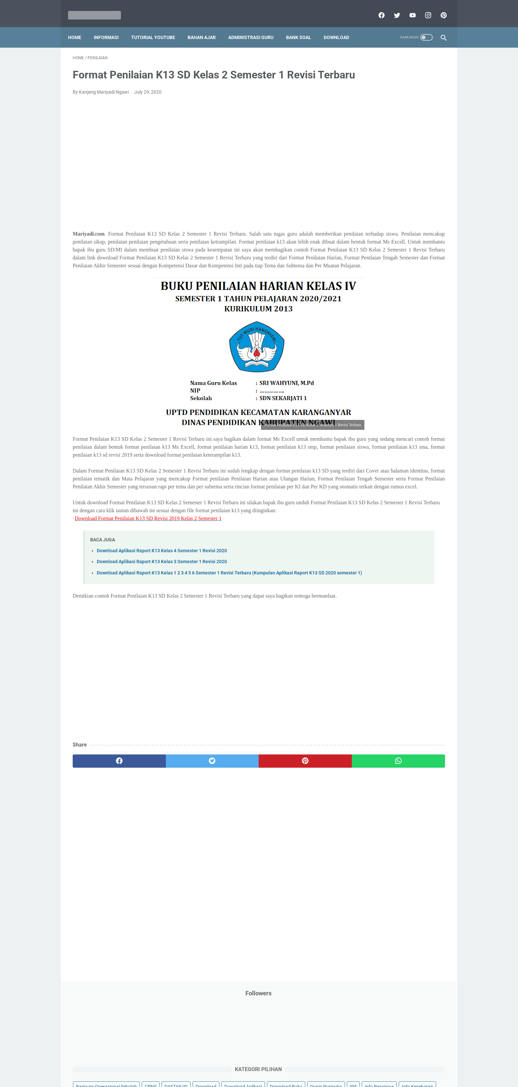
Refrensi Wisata (366, 398)
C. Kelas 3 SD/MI (372, 511)
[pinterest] (438, 8)
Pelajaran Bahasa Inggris (375, 297)
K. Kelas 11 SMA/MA (377, 604)
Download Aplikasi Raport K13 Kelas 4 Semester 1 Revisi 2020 (162, 616)
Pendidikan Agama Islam (375, 310)
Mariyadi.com (268, 1076)
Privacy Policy (214, 1062)
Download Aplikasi (368, 171)
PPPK (414, 272)
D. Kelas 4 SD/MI (372, 523)
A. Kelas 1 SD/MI (372, 488)
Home (79, 26)
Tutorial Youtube (409, 436)
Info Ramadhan (405, 197)
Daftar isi (336, 1062)
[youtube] (407, 8)
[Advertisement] (197, 177)
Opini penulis (387, 272)
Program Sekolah (367, 360)
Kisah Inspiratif (365, 247)
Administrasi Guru (255, 26)
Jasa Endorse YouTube (405, 222)
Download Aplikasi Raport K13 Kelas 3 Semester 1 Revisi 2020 (162, 627)
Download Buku (411, 171)
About (285, 1062)
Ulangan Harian (366, 448)
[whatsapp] (291, 842)
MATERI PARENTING (371, 259)
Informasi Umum (394, 209)
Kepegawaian (413, 234)
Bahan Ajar (206, 26)
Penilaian (432, 335)
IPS (392, 184)
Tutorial (428, 423)
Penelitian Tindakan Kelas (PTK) (382, 335)
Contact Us (309, 1062)
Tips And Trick (403, 411)
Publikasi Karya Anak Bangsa (380, 373)
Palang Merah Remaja (372, 285)
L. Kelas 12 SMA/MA (377, 616)
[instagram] (423, 8)
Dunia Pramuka (365, 184)
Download (341, 26)
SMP (412, 398)
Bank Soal (303, 26)
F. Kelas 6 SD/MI (372, 546)
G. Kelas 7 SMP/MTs (377, 558)
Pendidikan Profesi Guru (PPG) (381, 322)
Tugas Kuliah (399, 423)
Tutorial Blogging (367, 436)
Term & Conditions (253, 1062)
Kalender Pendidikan (370, 234)
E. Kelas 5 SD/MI (372, 534)
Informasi (110, 26)
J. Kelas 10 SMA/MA (377, 592)
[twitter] (392, 8)
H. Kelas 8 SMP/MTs (377, 569)
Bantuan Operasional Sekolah (380, 146)
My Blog (358, 272)
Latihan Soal (401, 247)
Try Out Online (364, 423)
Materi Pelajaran (416, 259)
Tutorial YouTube (158, 26)
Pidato (415, 347)
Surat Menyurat (366, 411)
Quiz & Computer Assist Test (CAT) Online (392, 385)
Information (362, 222)
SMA (394, 398)
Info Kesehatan (365, 197)
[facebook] (376, 8)
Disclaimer (182, 1062)
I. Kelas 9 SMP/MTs (376, 581)
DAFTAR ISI (361, 159)
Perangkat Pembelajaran (375, 347)
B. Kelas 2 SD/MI (372, 499)
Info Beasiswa (418, 184)
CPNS (424, 146)
